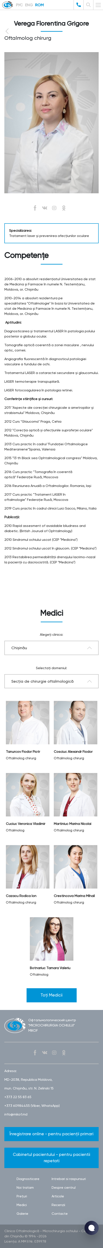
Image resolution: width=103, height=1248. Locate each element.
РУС (19, 5)
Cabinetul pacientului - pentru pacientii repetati (51, 1157)
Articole (58, 1196)
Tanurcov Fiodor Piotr (23, 752)
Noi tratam (25, 1187)
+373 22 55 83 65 (17, 1097)
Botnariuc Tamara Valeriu (50, 968)
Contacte (60, 1214)
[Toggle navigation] (98, 5)
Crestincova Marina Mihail (74, 896)
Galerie (22, 1214)
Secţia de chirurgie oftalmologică (42, 681)
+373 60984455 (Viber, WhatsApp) (32, 1106)
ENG (29, 5)
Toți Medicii (51, 995)
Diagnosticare (28, 1179)
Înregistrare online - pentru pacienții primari (51, 1133)
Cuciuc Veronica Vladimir (25, 824)
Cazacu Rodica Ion (21, 896)
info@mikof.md (15, 1114)
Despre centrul (64, 1187)
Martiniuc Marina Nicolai (72, 824)
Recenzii (58, 1205)
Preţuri (22, 1196)
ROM (39, 5)
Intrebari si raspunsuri (69, 1179)
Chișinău (19, 648)
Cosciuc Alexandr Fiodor (73, 752)
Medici (22, 1205)
